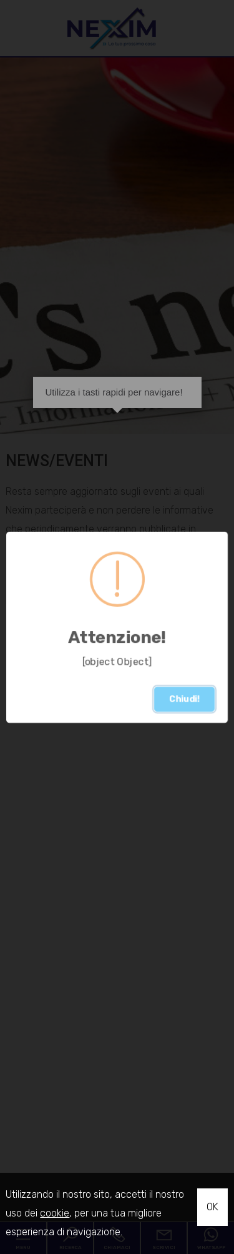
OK (212, 1207)
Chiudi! (184, 699)
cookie (54, 1213)
